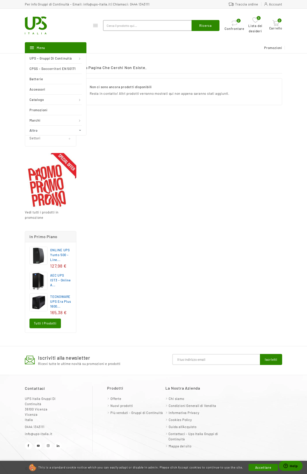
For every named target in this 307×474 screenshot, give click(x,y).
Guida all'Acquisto (182, 427)
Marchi (55, 120)
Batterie (36, 79)
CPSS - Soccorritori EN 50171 (52, 69)
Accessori (37, 89)
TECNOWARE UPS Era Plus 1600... (60, 301)
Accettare (263, 467)
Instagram (48, 445)
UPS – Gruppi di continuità (55, 58)
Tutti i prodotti (45, 323)
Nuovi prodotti (121, 406)
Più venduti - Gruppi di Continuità (136, 413)
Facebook (28, 445)
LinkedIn (58, 445)
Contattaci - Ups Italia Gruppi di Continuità (193, 436)
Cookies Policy (180, 420)
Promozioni (38, 110)
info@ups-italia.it (97, 4)
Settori (34, 138)
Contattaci (35, 388)
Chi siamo (176, 399)
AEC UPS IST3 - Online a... (60, 280)
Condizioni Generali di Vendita (192, 406)
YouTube (38, 445)
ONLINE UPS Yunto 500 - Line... (60, 255)
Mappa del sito (180, 446)
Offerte (115, 399)
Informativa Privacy (184, 413)
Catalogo (55, 99)
